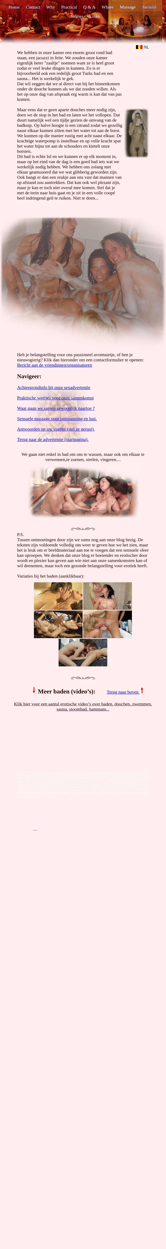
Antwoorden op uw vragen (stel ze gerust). (56, 428)
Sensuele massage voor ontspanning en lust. (57, 418)
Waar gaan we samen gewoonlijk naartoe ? (56, 408)
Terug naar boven (126, 691)
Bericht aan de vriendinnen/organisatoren (54, 365)
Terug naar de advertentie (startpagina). (52, 439)
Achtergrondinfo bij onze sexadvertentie (53, 387)
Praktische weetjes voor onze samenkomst (55, 397)
